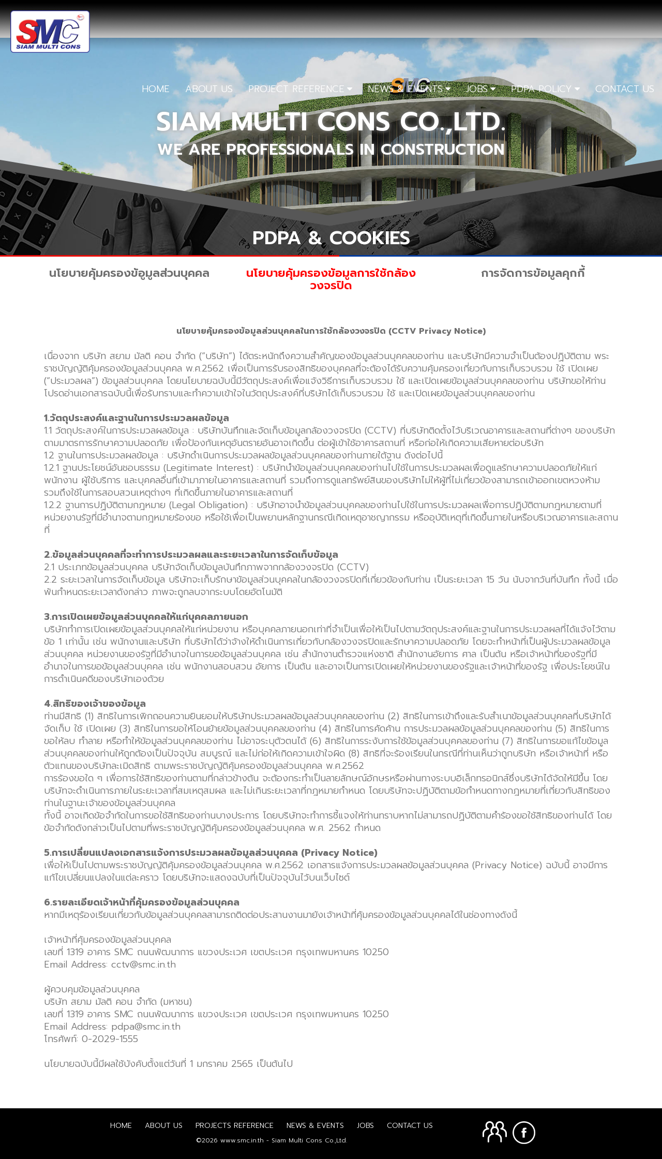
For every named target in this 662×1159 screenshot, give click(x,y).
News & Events (315, 1125)
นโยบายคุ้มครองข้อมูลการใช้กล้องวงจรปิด (331, 279)
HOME (156, 89)
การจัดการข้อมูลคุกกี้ (533, 272)
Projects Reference (234, 1125)
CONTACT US (624, 89)
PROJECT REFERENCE (296, 89)
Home (121, 1125)
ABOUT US (209, 89)
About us (164, 1125)
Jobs (365, 1125)
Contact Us (410, 1125)
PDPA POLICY (541, 89)
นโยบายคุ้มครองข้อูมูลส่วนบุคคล (129, 272)
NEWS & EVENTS (405, 89)
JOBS (477, 89)
